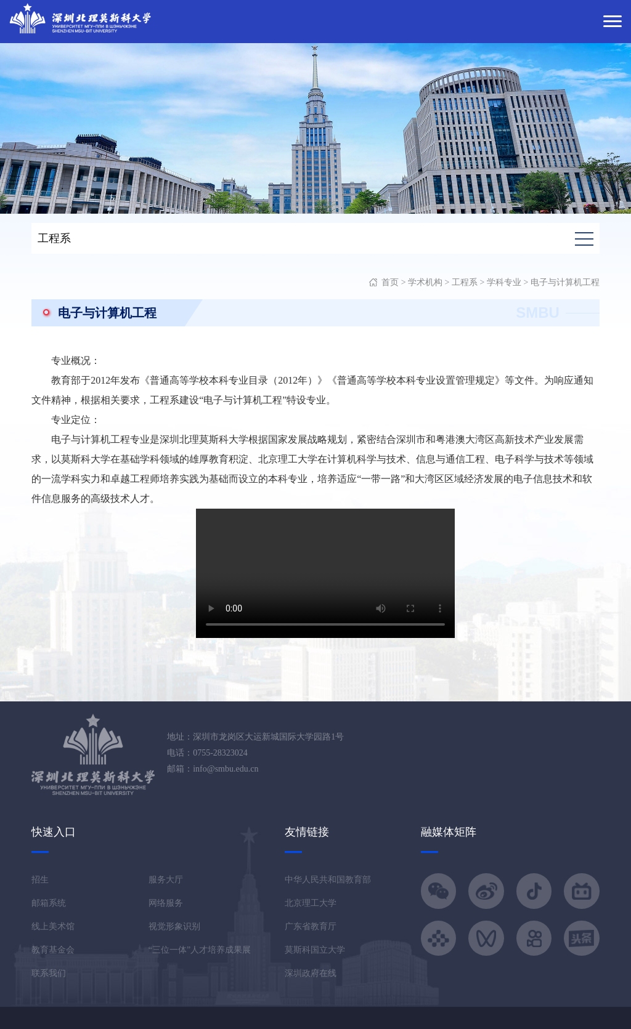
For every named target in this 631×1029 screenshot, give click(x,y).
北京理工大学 (310, 903)
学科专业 (504, 282)
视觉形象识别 (174, 926)
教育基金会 (53, 949)
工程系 (465, 282)
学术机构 (425, 282)
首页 (390, 282)
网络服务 (166, 903)
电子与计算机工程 (565, 282)
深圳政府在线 (310, 973)
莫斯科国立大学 (315, 949)
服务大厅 (166, 879)
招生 (40, 879)
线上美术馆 (53, 926)
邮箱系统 (48, 903)
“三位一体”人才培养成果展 (200, 949)
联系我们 (48, 973)
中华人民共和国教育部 (328, 879)
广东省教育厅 (310, 926)
